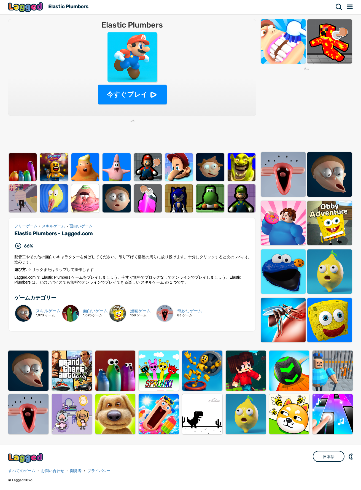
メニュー (349, 7)
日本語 (329, 456)
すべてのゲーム (21, 471)
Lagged (26, 7)
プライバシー (99, 471)
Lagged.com (26, 458)
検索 (338, 7)
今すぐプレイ (127, 94)
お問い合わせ (52, 471)
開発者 (76, 471)
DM (351, 456)
